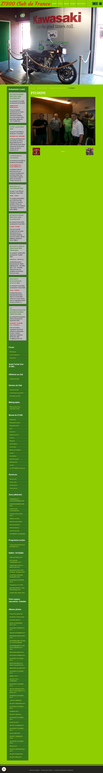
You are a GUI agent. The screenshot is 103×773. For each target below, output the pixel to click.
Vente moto (13, 482)
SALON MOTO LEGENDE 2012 (17, 659)
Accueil (54, 3)
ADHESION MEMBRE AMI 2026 (17, 505)
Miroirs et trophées (15, 450)
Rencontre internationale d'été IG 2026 (16, 281)
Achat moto (13, 479)
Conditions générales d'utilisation (63, 770)
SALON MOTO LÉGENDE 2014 (17, 685)
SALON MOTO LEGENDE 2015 (17, 707)
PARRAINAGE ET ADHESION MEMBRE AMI (17, 500)
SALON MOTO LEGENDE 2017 (17, 729)
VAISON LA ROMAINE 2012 (17, 633)
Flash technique (14, 527)
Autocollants (13, 444)
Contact (60, 3)
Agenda (66, 3)
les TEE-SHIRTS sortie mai (17, 468)
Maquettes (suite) (15, 422)
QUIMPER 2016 (14, 711)
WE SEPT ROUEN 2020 (16, 754)
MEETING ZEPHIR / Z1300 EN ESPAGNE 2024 (17, 589)
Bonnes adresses (15, 524)
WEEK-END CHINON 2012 (17, 652)
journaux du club (14, 531)
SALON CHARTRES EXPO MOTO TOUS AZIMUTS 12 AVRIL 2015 (17, 690)
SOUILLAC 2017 (14, 722)
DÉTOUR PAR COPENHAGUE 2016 (15, 561)
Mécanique (13, 352)
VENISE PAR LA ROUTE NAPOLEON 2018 (16, 566)
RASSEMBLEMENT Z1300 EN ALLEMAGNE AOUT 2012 (17, 647)
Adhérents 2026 (14, 518)
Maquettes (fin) (14, 425)
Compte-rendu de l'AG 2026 (16, 514)
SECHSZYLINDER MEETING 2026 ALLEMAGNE (16, 96)
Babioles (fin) (13, 462)
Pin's (11, 428)
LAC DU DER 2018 (15, 733)
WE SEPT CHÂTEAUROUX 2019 (17, 750)
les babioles (13, 456)
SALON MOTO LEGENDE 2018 (17, 742)
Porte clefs (13, 447)
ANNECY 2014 (14, 676)
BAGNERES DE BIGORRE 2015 (57, 88)
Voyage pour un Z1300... (17, 585)
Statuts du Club (14, 390)
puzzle (12, 453)
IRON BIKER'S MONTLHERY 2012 (17, 636)
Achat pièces (13, 485)
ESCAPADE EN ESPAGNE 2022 (17, 581)
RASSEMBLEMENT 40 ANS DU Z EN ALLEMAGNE (17, 641)
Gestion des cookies (47, 770)
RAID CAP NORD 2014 (16, 557)
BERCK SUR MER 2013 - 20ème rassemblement (16, 664)
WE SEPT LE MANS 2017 (17, 725)
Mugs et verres (14, 435)
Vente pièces (13, 488)
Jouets (12, 465)
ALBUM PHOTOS (42, 88)
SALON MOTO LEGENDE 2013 (17, 672)
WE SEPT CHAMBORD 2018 (16, 737)
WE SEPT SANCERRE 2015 (17, 703)
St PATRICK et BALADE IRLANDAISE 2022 (16, 576)
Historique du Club (15, 396)
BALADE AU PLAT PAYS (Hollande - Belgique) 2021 (17, 571)
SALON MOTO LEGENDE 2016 (17, 718)
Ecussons (12, 432)
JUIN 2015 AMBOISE (15, 700)
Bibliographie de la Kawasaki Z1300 (15, 408)
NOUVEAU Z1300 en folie (17, 617)
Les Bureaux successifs (16, 393)
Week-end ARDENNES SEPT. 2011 (16, 624)
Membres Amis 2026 (16, 521)
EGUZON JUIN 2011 (15, 620)
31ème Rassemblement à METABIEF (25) (17, 545)
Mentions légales (35, 770)
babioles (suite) (14, 459)
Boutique (73, 3)
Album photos (81, 3)
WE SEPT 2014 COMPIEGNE (14, 680)
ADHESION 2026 (14, 379)
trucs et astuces (14, 355)
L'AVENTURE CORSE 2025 (17, 593)
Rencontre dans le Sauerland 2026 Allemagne (17, 248)
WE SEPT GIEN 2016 (15, 714)
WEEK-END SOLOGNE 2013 (17, 668)
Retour (63, 151)
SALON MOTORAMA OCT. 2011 (17, 629)
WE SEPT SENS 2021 (16, 757)
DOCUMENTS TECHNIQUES (17, 534)
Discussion (13, 358)
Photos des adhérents (16, 614)
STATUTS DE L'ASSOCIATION (14, 509)
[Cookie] (4, 769)
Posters (12, 438)
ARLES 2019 (13, 746)
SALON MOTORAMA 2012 (17, 655)
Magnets (12, 441)
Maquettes (13, 419)
